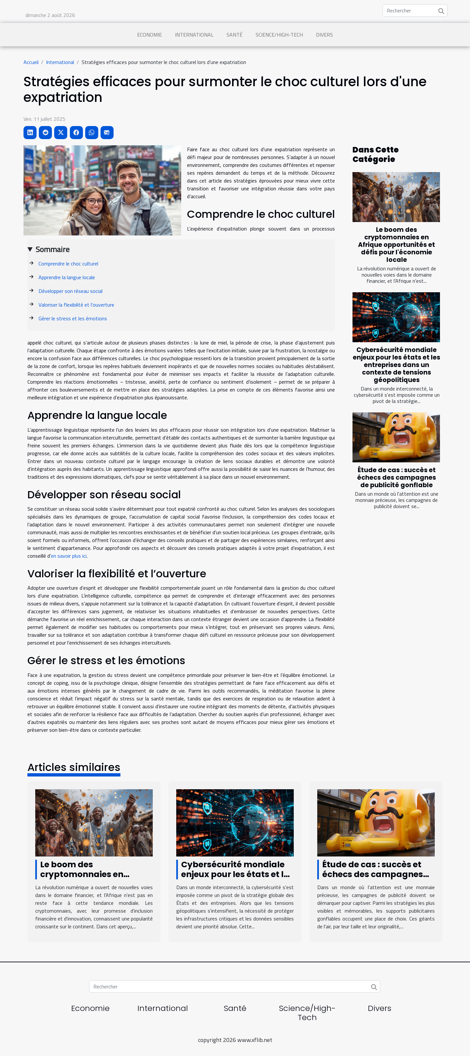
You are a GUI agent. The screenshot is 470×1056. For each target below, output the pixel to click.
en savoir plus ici (68, 556)
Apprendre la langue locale (67, 277)
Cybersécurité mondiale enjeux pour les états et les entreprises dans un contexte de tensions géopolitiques (396, 364)
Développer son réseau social (70, 291)
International (194, 35)
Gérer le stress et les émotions (73, 318)
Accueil (31, 62)
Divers (324, 35)
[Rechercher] (415, 10)
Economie (149, 35)
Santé (235, 35)
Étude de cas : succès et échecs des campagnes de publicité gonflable (396, 477)
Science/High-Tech (279, 35)
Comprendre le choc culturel (68, 263)
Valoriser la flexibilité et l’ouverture (76, 305)
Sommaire (53, 249)
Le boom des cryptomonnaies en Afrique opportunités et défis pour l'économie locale (396, 244)
